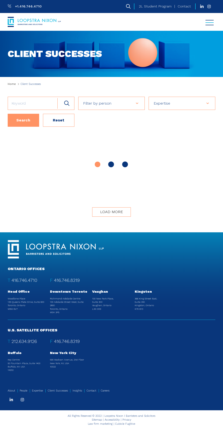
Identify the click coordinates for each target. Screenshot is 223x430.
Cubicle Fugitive (125, 423)
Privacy (126, 419)
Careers (105, 390)
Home (12, 84)
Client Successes (58, 390)
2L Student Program (155, 6)
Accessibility (112, 419)
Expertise (37, 390)
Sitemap (97, 419)
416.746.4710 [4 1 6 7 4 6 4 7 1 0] (24, 280)
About (11, 390)
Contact (184, 6)
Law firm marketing (100, 423)
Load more (111, 211)
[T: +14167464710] (25, 6)
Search (23, 120)
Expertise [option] (162, 103)
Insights (77, 390)
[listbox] (111, 103)
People (23, 390)
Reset (58, 120)
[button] (141, 103)
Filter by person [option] (97, 103)
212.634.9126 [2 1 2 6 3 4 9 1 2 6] (24, 341)
